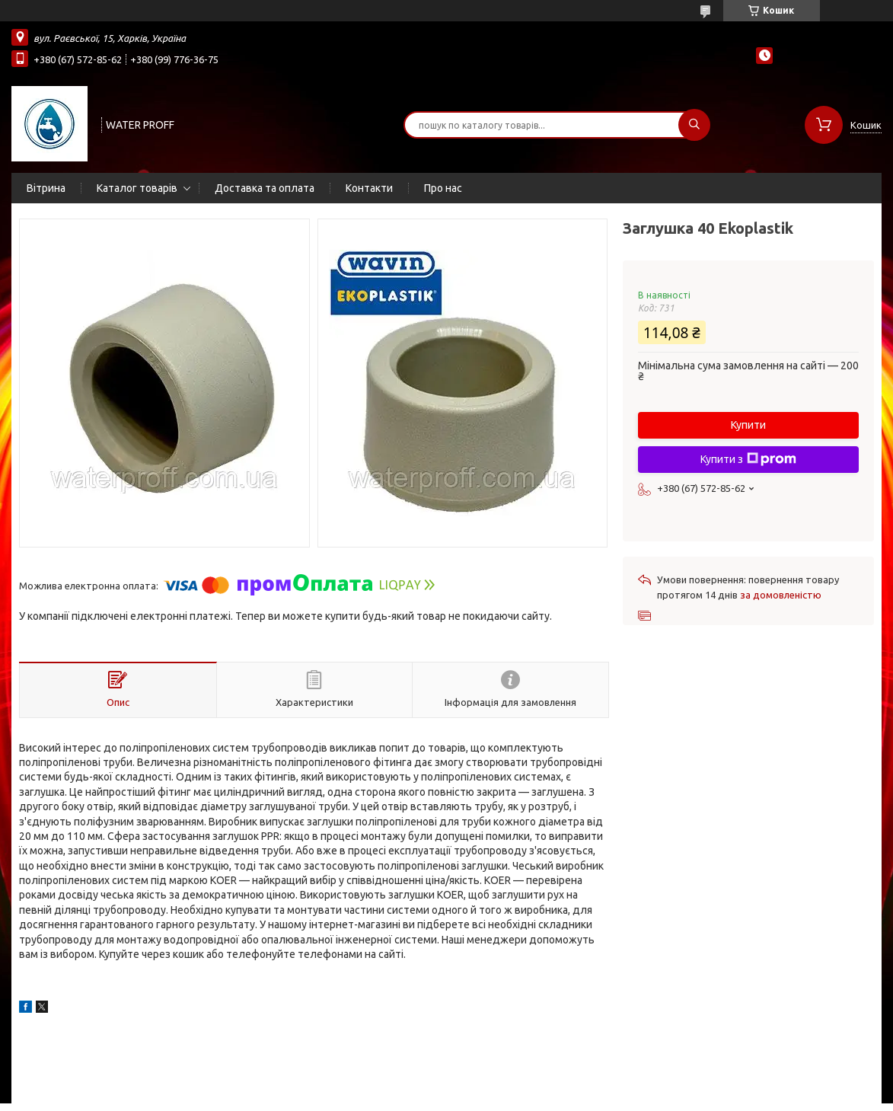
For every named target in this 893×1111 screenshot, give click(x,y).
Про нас (443, 188)
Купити (748, 425)
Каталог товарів (137, 188)
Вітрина (46, 188)
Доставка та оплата (264, 188)
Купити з (748, 459)
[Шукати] (694, 125)
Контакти (369, 188)
